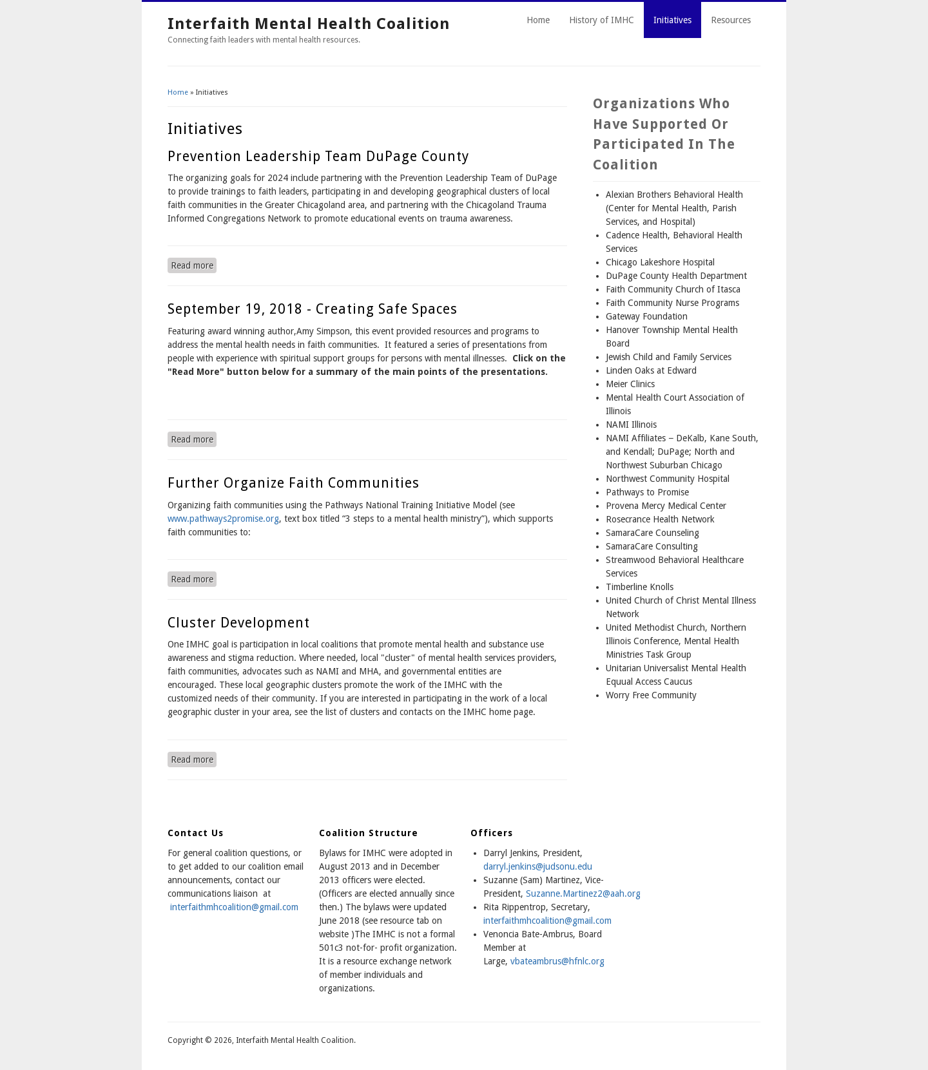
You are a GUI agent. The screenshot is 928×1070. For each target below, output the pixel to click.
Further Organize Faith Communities (294, 483)
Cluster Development (239, 623)
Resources (731, 20)
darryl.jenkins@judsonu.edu (537, 866)
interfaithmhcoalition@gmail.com (234, 907)
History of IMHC (601, 20)
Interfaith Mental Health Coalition (309, 24)
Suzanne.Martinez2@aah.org (583, 893)
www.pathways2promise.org (223, 518)
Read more (194, 265)
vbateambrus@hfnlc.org (557, 961)
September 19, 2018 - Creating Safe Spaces (313, 309)
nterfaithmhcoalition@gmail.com (548, 920)
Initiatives (672, 20)
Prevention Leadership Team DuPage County (318, 156)
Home (538, 20)
